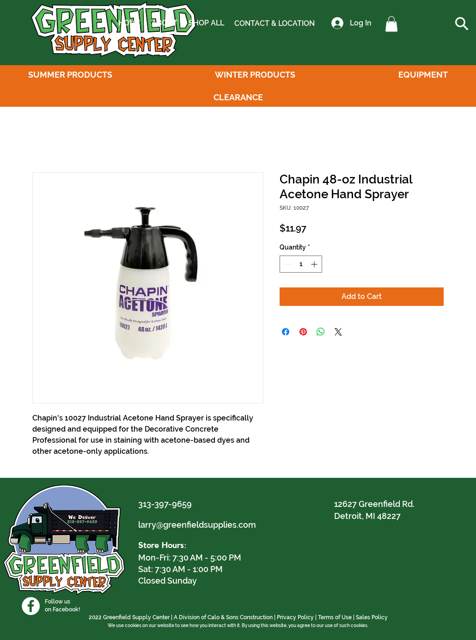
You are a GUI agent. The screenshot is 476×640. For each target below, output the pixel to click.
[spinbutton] (301, 264)
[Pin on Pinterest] (303, 331)
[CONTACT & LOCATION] (274, 23)
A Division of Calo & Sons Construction (223, 617)
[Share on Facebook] (285, 331)
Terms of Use (335, 617)
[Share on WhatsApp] (320, 331)
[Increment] (315, 264)
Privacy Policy (295, 617)
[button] (391, 23)
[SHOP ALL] (206, 23)
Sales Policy (372, 617)
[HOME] (129, 23)
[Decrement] (287, 264)
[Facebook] (31, 606)
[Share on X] (338, 331)
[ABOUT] (164, 23)
